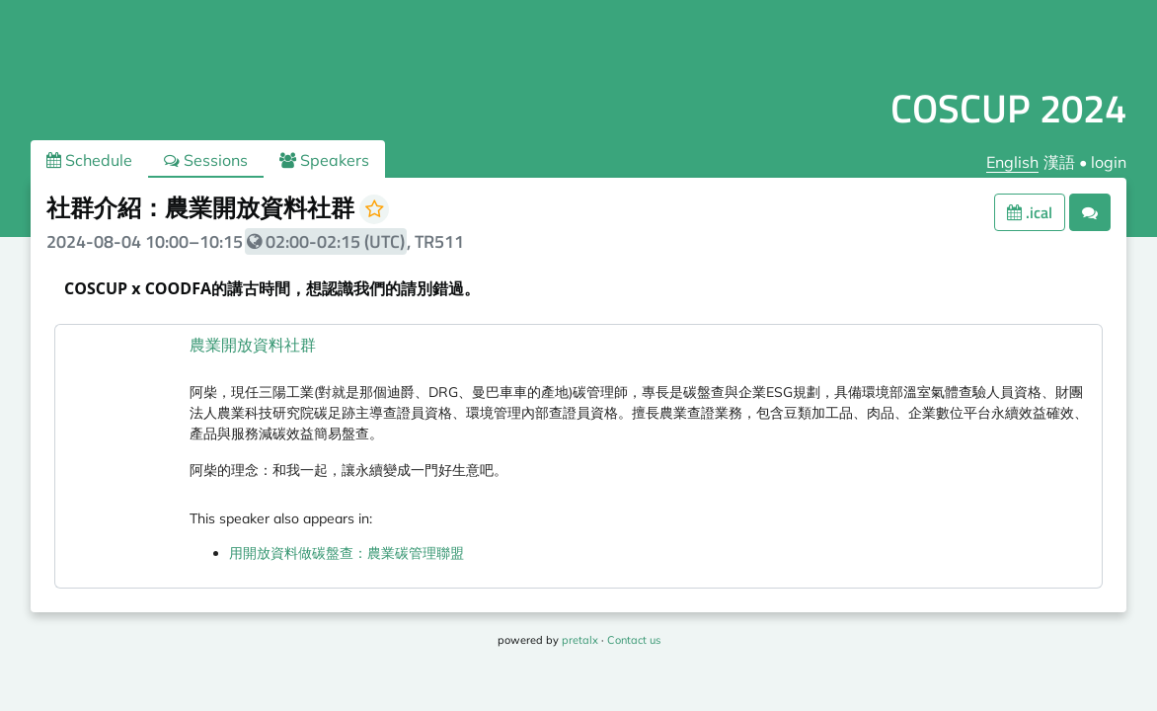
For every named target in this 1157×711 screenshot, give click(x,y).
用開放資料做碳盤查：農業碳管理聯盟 (346, 553)
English (1012, 162)
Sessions (206, 160)
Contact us (633, 640)
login (1108, 162)
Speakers (324, 160)
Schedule (89, 160)
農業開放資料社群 (253, 345)
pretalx (580, 640)
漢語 (1059, 162)
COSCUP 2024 (1008, 108)
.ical (1029, 212)
